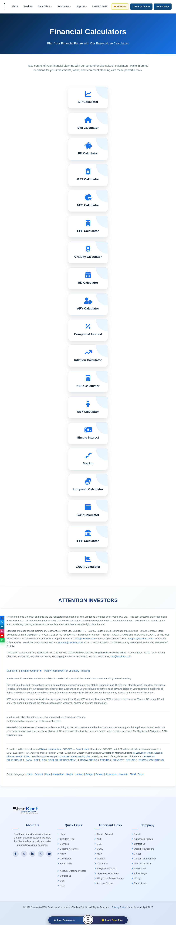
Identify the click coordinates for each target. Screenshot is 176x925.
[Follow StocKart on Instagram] (41, 854)
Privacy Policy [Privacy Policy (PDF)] (119, 907)
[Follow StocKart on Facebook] (16, 854)
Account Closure (104, 883)
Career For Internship (144, 858)
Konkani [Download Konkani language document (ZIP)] (79, 774)
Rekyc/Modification (105, 868)
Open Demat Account (106, 873)
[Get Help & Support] (88, 919)
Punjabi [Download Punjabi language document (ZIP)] (99, 774)
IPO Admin (101, 863)
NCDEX (99, 858)
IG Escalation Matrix (142, 753)
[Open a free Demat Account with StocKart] (68, 920)
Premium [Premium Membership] (120, 6)
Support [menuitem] (81, 6)
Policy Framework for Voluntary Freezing (67, 670)
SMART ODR (22, 756)
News (61, 853)
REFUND (130, 760)
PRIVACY (118, 760)
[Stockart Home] (4, 6)
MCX (98, 853)
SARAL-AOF (32, 760)
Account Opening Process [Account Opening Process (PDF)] (71, 871)
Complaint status (68, 756)
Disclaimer (12, 670)
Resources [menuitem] (64, 6)
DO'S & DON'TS (88, 760)
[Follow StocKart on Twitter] (24, 854)
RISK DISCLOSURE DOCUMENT (59, 760)
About (136, 834)
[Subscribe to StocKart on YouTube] (49, 854)
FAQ (60, 885)
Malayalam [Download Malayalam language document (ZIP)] (58, 774)
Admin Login (139, 873)
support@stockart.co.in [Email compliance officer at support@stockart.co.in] (70, 642)
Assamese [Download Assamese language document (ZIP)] (111, 774)
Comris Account (103, 834)
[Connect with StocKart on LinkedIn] (32, 854)
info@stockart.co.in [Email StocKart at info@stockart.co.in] (85, 638)
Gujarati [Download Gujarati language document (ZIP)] (39, 774)
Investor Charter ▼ (31, 670)
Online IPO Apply (141, 6)
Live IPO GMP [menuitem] (99, 6)
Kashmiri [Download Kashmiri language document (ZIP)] (123, 774)
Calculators (64, 858)
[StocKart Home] (27, 811)
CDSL (98, 849)
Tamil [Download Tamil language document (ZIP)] (133, 774)
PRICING (105, 760)
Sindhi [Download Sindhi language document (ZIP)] (69, 774)
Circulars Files (65, 839)
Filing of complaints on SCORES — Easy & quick (64, 749)
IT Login (137, 878)
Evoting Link (84, 756)
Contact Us (64, 876)
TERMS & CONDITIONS (151, 760)
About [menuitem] (15, 6)
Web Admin (139, 868)
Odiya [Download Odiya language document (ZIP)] (141, 774)
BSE (98, 844)
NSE (98, 839)
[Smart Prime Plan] (108, 920)
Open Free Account (143, 849)
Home (61, 834)
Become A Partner (67, 849)
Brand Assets (140, 883)
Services (63, 844)
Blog (60, 880)
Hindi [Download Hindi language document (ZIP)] (30, 774)
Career (136, 853)
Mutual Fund (162, 6)
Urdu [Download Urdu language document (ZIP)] (48, 774)
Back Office (64, 863)
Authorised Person (142, 839)
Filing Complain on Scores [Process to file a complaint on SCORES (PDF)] (109, 878)
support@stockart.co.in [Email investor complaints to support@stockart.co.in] (140, 638)
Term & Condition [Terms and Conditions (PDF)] (142, 863)
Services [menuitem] (27, 6)
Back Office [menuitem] (45, 6)
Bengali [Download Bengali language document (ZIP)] (89, 774)
